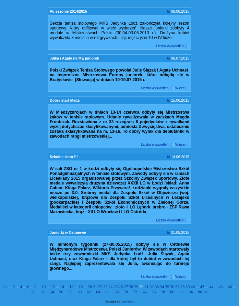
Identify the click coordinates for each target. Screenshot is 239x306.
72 (135, 292)
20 (90, 286)
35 (167, 286)
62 (89, 292)
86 (200, 292)
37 (177, 286)
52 (42, 292)
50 (33, 292)
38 (182, 286)
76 (154, 292)
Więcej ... (182, 88)
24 (110, 286)
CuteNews (127, 301)
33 (157, 286)
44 (211, 286)
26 (121, 286)
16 (71, 286)
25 (115, 286)
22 (100, 286)
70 (126, 292)
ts (168, 11)
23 (105, 286)
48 (230, 286)
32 (152, 286)
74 (144, 292)
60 (79, 292)
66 (107, 292)
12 (53, 286)
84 (191, 292)
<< (6, 286)
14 (62, 286)
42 (202, 286)
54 (52, 292)
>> (205, 292)
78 (163, 292)
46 (220, 286)
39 (188, 286)
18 (81, 286)
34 (162, 286)
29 (136, 286)
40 (193, 286)
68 (117, 292)
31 (146, 286)
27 (126, 286)
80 (172, 292)
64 (98, 292)
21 (95, 286)
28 (131, 286)
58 (70, 292)
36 (172, 286)
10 (43, 286)
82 (181, 292)
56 (61, 292)
